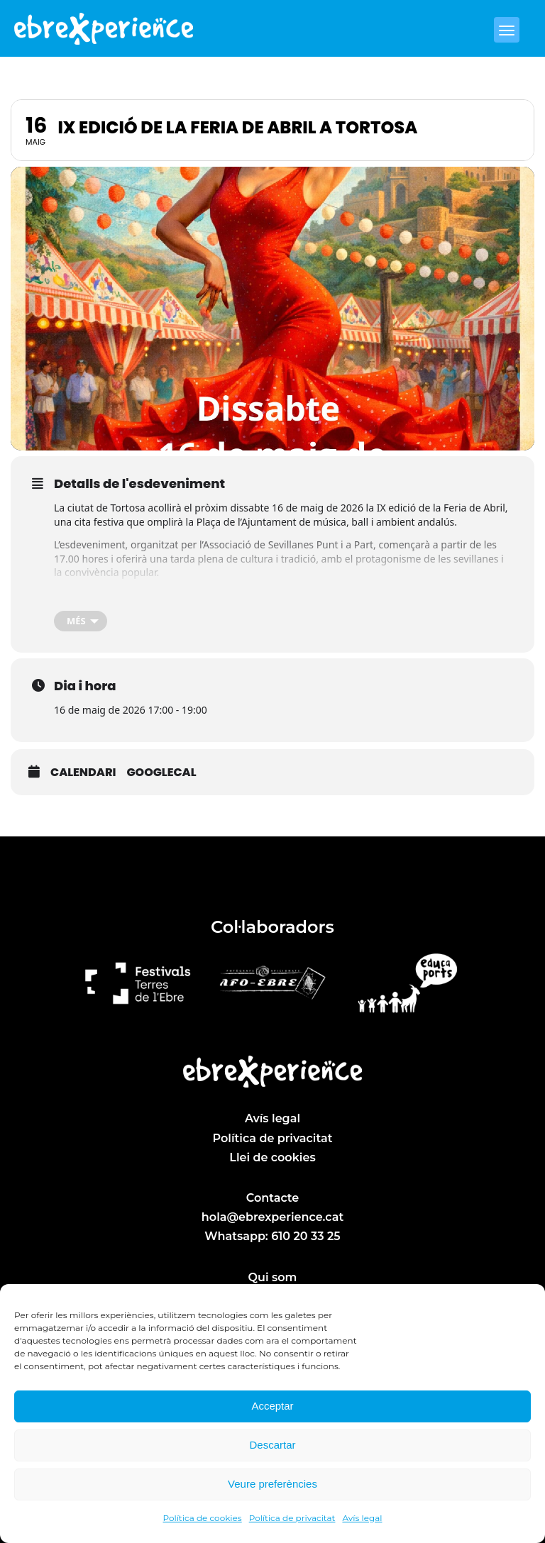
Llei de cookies (272, 1157)
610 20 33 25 (305, 1236)
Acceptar (272, 1406)
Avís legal (362, 1517)
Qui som (272, 1277)
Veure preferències (272, 1484)
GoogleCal (161, 772)
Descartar (272, 1445)
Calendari (83, 772)
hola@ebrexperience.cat (272, 1217)
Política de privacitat (292, 1517)
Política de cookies (202, 1517)
